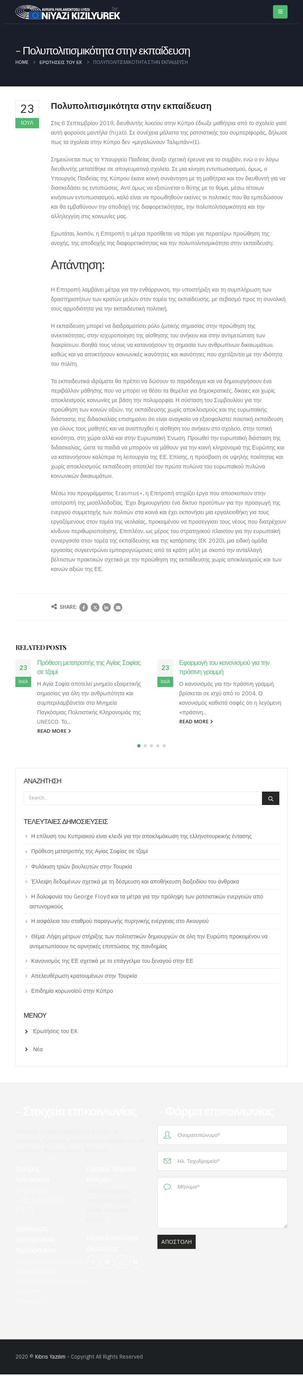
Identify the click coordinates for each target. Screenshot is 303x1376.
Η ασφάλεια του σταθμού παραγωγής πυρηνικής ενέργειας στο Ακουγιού (120, 922)
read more (54, 731)
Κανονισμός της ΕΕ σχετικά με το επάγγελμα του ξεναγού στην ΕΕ (112, 962)
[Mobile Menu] (280, 12)
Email (118, 607)
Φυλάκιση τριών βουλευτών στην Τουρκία (81, 867)
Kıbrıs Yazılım (50, 1358)
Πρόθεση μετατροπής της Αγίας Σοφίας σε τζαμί (89, 852)
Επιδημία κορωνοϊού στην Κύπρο (72, 992)
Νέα (38, 1050)
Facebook (83, 607)
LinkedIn (106, 607)
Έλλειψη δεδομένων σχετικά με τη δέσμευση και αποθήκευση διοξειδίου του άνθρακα (135, 883)
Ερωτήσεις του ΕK (55, 1032)
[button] (139, 747)
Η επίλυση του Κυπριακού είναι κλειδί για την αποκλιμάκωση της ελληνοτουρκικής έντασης (141, 837)
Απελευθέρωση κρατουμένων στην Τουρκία (84, 977)
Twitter (95, 607)
